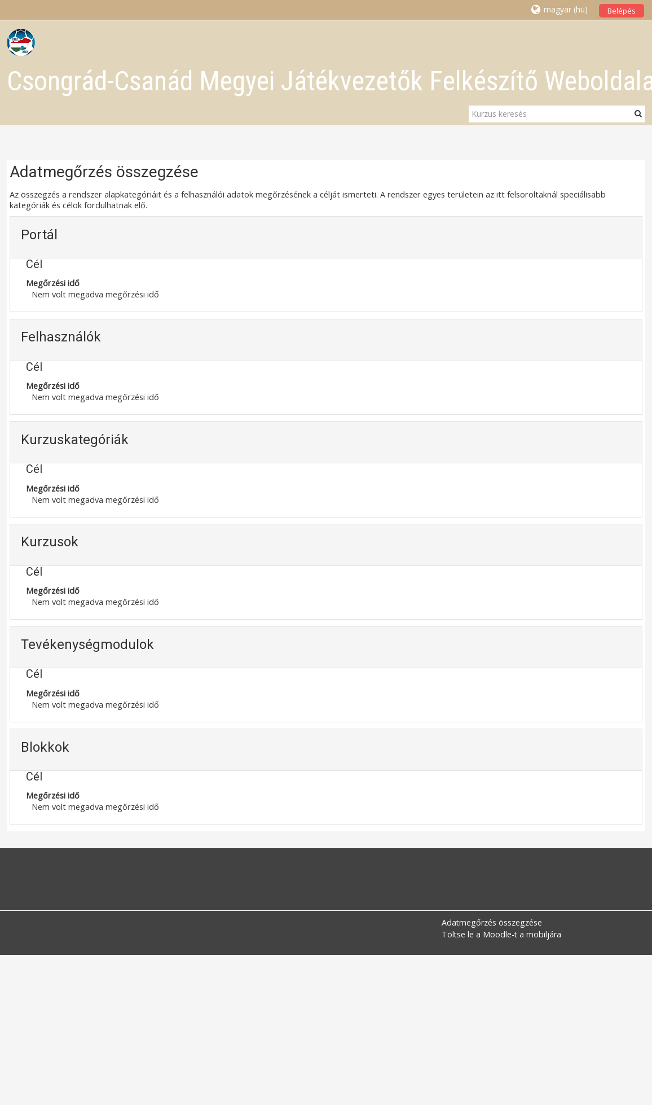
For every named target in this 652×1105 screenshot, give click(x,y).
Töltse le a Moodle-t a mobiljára (501, 934)
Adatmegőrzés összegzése (492, 922)
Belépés (621, 11)
